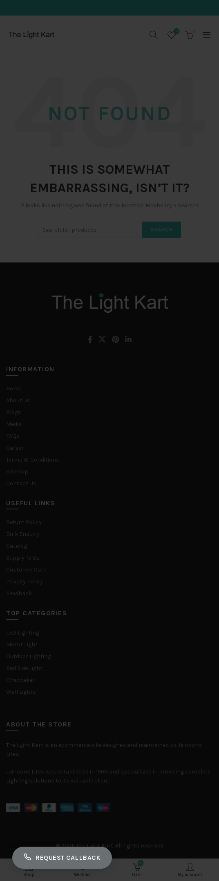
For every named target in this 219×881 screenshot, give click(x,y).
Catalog (16, 545)
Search (161, 229)
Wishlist (176, 31)
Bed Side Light (24, 668)
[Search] (153, 35)
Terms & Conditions (32, 459)
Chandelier (20, 680)
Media (14, 424)
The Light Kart (94, 845)
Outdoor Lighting (28, 656)
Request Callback (62, 857)
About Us (18, 400)
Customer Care (26, 569)
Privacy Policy (24, 581)
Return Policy (24, 522)
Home (13, 388)
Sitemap (17, 471)
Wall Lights (21, 691)
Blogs (13, 412)
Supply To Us (23, 557)
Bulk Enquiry (22, 534)
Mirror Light (22, 644)
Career (15, 447)
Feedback (19, 593)
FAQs (13, 436)
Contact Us (21, 483)
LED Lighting (22, 632)
